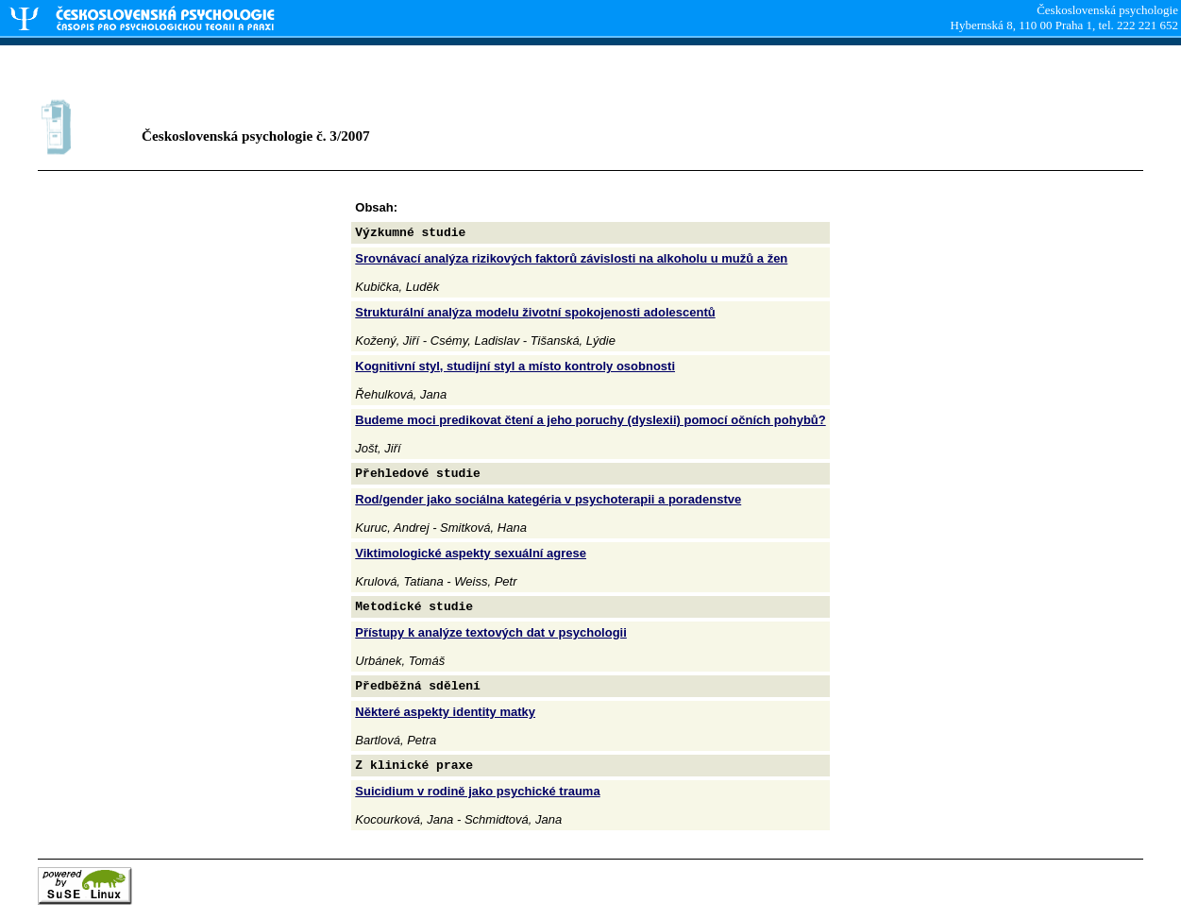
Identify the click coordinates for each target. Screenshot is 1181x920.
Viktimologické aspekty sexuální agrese (470, 553)
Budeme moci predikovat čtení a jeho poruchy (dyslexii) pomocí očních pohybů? (590, 420)
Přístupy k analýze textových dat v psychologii (491, 632)
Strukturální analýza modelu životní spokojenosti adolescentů (535, 312)
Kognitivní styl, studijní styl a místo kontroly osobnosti (515, 366)
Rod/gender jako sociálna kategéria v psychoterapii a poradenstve (548, 499)
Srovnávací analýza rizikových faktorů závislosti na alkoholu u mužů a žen (571, 258)
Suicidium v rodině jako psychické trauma (477, 791)
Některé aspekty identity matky (445, 712)
